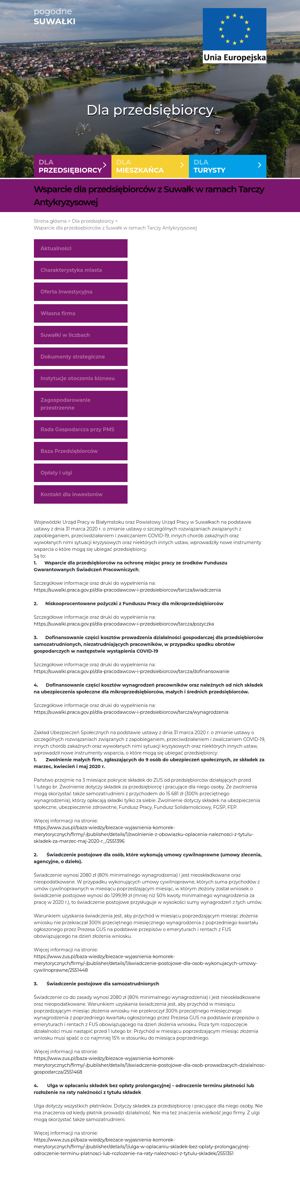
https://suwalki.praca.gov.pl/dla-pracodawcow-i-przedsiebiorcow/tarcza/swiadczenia (127, 593)
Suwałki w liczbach (65, 338)
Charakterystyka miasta (71, 273)
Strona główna (50, 224)
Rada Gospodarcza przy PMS (78, 432)
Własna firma (58, 316)
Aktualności (56, 251)
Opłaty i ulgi (56, 476)
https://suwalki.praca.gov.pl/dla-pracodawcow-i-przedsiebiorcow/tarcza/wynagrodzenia (131, 715)
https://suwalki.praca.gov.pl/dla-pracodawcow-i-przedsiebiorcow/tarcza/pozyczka (124, 627)
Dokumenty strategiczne (73, 360)
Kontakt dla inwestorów (72, 497)
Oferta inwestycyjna (67, 295)
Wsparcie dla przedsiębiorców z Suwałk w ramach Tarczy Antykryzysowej (115, 231)
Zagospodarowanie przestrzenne (66, 407)
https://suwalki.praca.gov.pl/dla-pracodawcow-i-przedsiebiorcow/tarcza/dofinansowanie (132, 674)
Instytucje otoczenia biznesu (78, 382)
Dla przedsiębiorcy (93, 224)
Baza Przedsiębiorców (69, 454)
